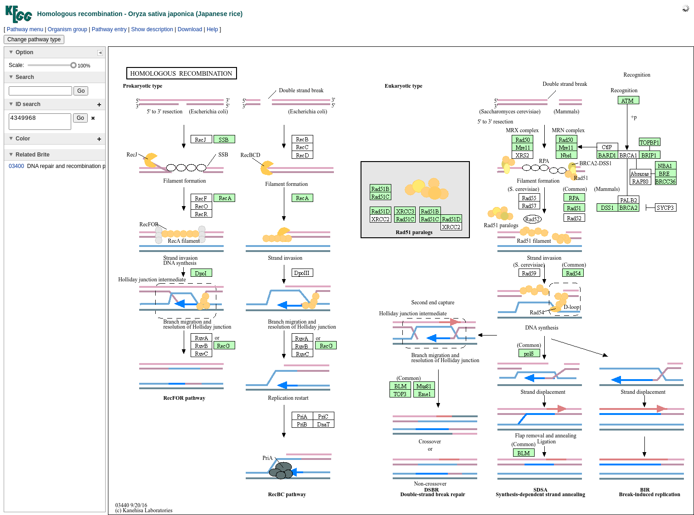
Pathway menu (25, 29)
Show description (152, 29)
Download (190, 29)
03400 (16, 169)
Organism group (67, 29)
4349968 (40, 123)
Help (212, 29)
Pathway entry (109, 29)
